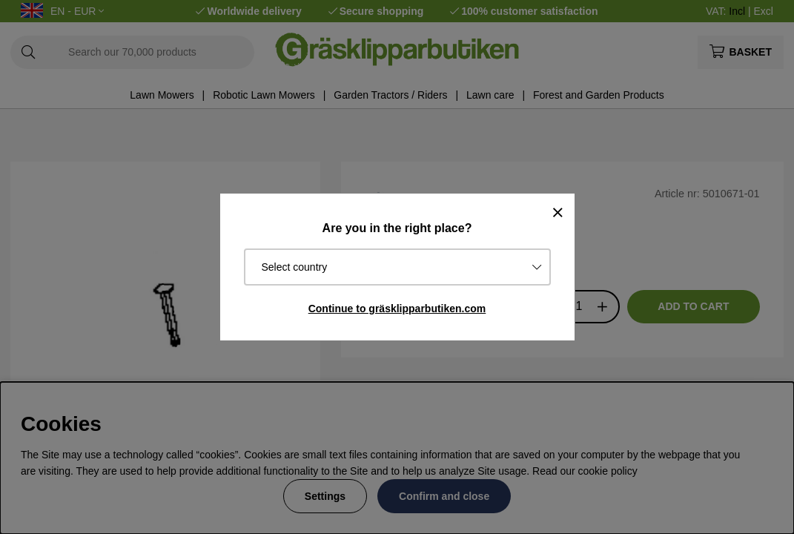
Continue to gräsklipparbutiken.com (397, 308)
